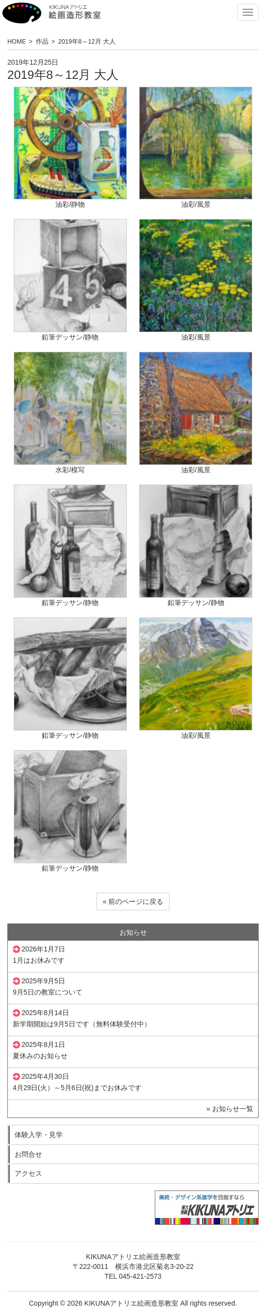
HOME (16, 41)
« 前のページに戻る (133, 901)
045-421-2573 (140, 1276)
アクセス (28, 1173)
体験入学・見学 (39, 1135)
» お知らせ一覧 (229, 1109)
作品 (42, 41)
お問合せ (28, 1154)
